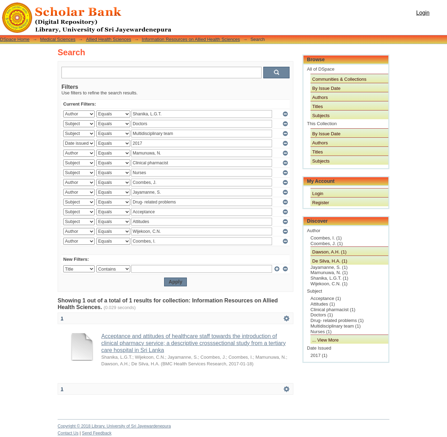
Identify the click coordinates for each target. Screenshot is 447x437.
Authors (320, 97)
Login (423, 13)
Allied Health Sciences (108, 39)
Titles (317, 106)
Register (320, 202)
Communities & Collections (339, 79)
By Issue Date (326, 88)
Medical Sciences (57, 39)
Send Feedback (97, 433)
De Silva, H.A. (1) (329, 261)
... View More (325, 340)
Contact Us (68, 433)
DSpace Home (15, 39)
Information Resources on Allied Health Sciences (191, 39)
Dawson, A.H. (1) (329, 252)
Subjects (321, 115)
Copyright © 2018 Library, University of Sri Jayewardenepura (114, 426)
